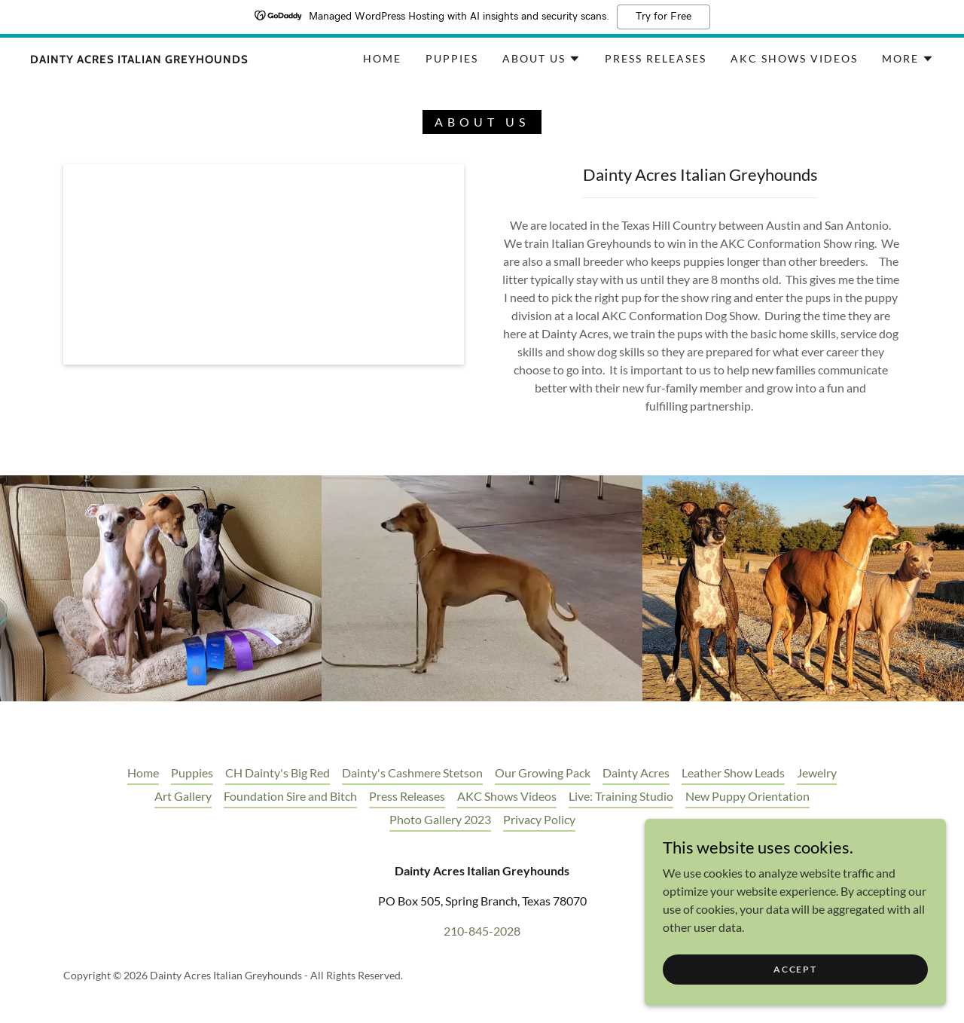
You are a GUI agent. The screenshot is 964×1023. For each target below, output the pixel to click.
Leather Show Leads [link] (733, 772)
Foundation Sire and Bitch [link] (290, 796)
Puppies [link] (452, 58)
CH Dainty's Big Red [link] (277, 772)
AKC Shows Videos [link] (794, 58)
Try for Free (663, 16)
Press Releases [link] (655, 58)
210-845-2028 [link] (482, 931)
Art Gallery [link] (183, 796)
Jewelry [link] (817, 772)
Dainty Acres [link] (636, 772)
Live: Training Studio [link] (621, 796)
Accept (794, 969)
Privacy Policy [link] (539, 819)
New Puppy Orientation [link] (747, 796)
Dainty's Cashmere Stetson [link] (412, 772)
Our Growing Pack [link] (542, 772)
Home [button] (143, 772)
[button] (541, 59)
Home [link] (382, 58)
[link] (139, 58)
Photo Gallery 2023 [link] (440, 819)
